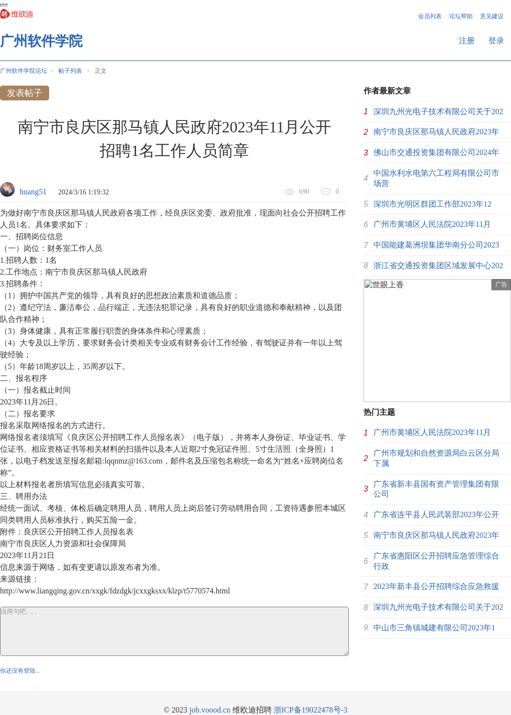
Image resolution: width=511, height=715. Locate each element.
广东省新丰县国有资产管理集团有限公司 (436, 489)
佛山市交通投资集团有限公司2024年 (436, 152)
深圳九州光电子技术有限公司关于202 (438, 111)
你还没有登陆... (20, 670)
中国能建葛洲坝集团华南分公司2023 (436, 245)
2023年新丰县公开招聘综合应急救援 (436, 586)
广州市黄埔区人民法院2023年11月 (432, 224)
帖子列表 (70, 70)
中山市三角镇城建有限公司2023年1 (434, 627)
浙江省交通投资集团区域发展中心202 (438, 265)
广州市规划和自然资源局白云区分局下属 (436, 458)
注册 (467, 40)
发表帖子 (24, 93)
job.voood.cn (209, 710)
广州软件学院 (41, 41)
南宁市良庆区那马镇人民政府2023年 (436, 131)
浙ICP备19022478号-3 (310, 710)
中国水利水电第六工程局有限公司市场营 (436, 178)
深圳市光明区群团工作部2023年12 (432, 204)
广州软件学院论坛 (23, 70)
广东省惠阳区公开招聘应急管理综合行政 (436, 561)
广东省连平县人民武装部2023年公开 (436, 514)
